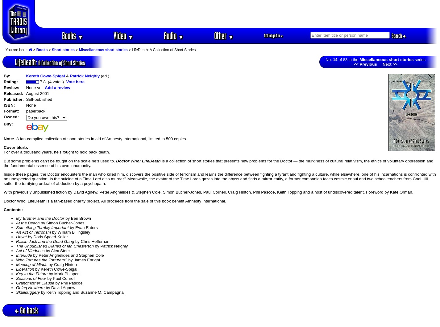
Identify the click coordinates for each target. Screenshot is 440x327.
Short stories (63, 50)
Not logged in (274, 35)
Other (224, 35)
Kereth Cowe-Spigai (45, 76)
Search (399, 35)
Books (72, 35)
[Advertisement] (236, 14)
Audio (174, 35)
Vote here (75, 82)
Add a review (57, 87)
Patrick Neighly (85, 76)
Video (124, 35)
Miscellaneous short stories (103, 50)
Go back (26, 310)
